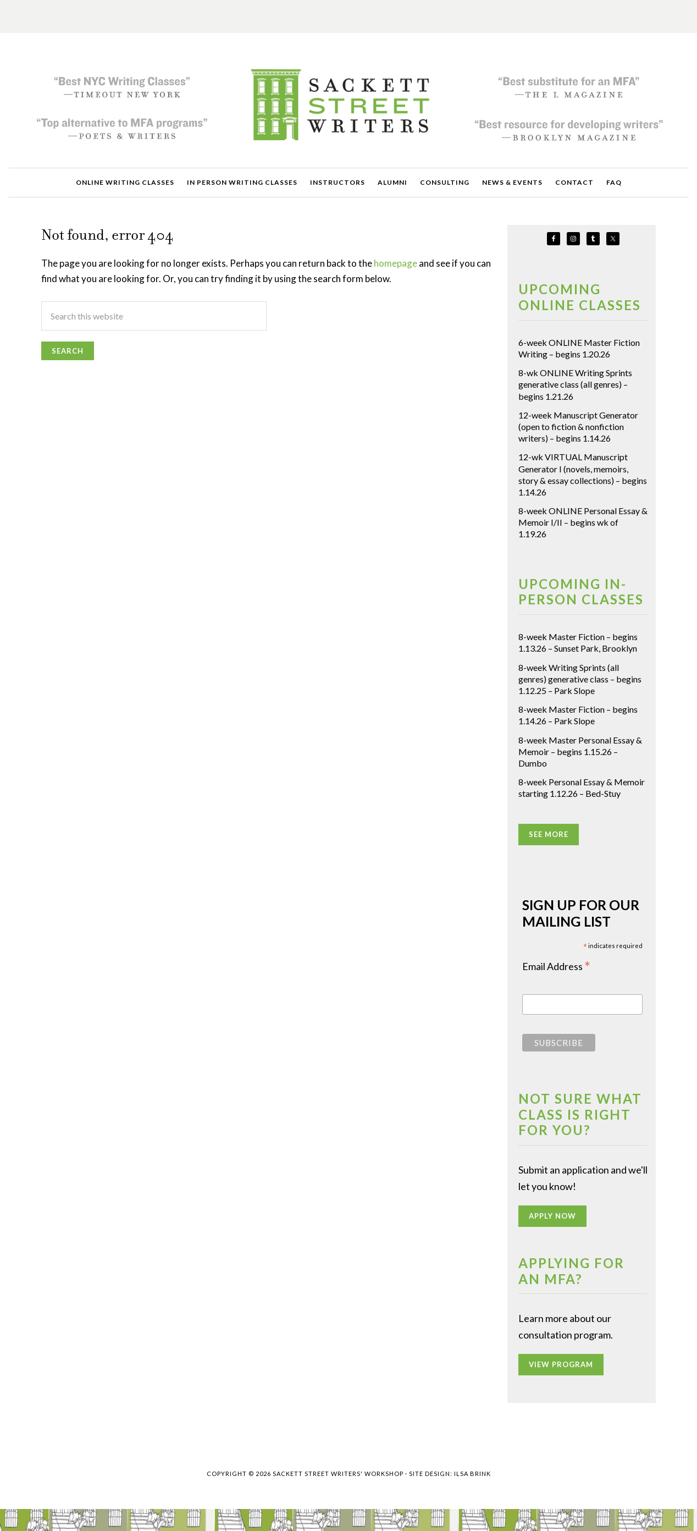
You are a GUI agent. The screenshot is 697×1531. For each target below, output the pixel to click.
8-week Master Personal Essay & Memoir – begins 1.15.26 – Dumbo (580, 751)
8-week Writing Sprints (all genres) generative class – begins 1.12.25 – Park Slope (579, 679)
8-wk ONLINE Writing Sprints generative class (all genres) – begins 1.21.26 (575, 384)
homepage (395, 263)
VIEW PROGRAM (561, 1364)
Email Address (556, 967)
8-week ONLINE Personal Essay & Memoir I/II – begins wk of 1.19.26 (583, 522)
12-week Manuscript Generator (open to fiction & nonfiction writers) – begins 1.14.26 (578, 426)
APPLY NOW (552, 1215)
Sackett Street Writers (348, 104)
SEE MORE (548, 834)
